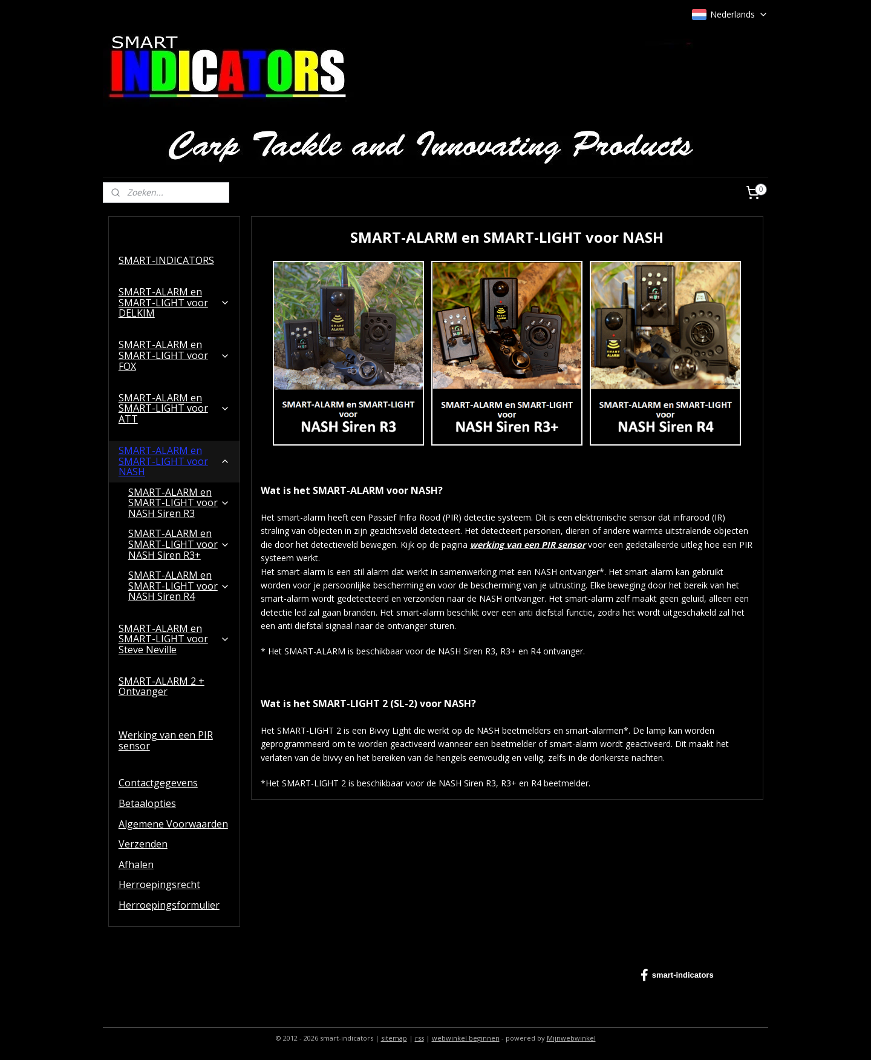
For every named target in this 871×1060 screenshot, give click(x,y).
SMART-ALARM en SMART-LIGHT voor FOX (174, 355)
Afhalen (136, 864)
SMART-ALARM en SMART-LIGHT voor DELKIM (174, 302)
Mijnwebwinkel (571, 1037)
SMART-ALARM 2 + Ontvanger (161, 686)
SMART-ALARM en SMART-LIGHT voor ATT (174, 408)
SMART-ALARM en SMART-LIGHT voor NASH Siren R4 (179, 585)
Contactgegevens (158, 782)
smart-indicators (677, 975)
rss (419, 1037)
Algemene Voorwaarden (173, 824)
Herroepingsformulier (169, 905)
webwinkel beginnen (466, 1037)
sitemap (394, 1037)
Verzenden (143, 844)
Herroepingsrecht (159, 884)
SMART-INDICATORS (166, 260)
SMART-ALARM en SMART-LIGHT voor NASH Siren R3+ (179, 544)
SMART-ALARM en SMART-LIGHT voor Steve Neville (174, 639)
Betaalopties (147, 803)
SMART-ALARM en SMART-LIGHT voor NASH (174, 461)
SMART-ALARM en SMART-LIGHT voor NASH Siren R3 (179, 503)
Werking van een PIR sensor (166, 740)
